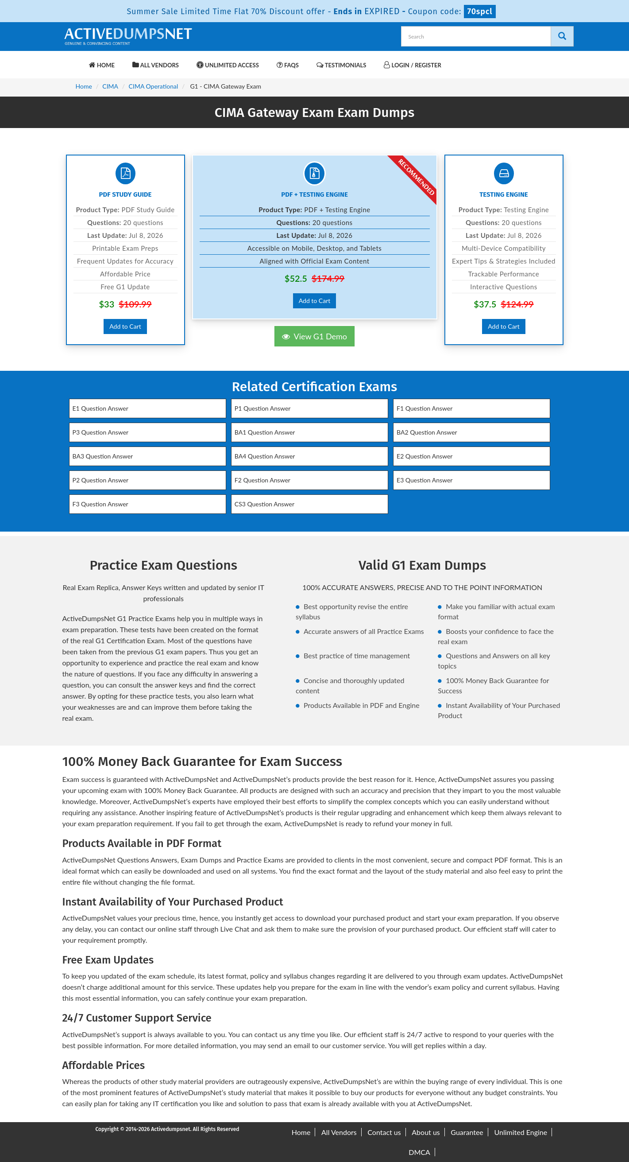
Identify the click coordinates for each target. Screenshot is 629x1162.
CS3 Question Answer (264, 504)
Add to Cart (125, 326)
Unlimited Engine (520, 1132)
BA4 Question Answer (265, 456)
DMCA (419, 1152)
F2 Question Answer (262, 480)
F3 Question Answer (100, 504)
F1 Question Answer (424, 408)
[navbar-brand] (73, 60)
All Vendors (155, 65)
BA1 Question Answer (265, 432)
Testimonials (341, 65)
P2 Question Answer (101, 480)
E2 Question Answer (424, 456)
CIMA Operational (153, 86)
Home (102, 65)
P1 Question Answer (263, 408)
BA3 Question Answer (103, 456)
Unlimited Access (228, 65)
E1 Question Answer (100, 408)
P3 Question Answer (101, 432)
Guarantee (467, 1132)
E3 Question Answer (424, 480)
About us (426, 1132)
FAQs (288, 65)
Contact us (384, 1132)
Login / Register (412, 65)
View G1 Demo (314, 336)
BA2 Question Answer (427, 432)
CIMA (110, 86)
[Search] (562, 36)
